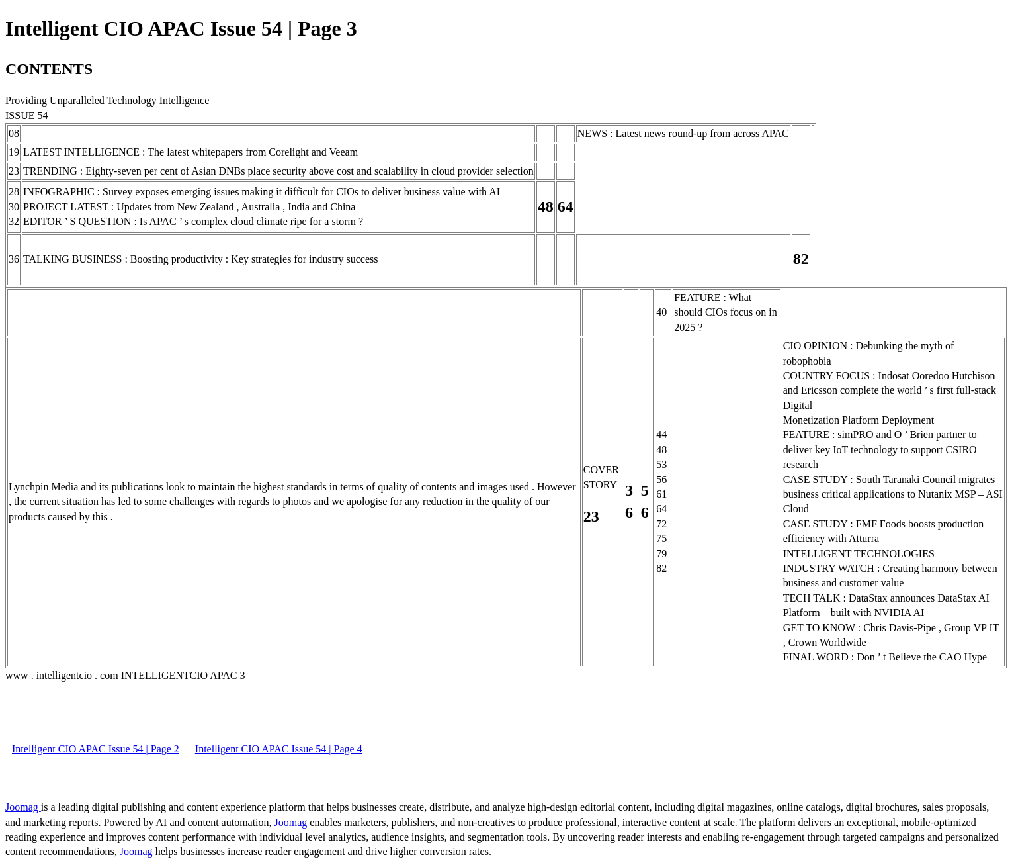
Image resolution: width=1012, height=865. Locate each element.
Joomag (23, 807)
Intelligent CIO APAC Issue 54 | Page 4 (278, 748)
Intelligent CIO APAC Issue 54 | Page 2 (95, 748)
